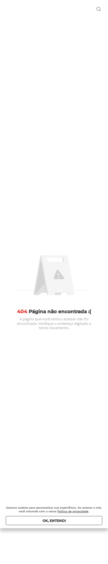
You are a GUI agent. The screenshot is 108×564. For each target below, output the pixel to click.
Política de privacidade (72, 511)
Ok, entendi (54, 521)
